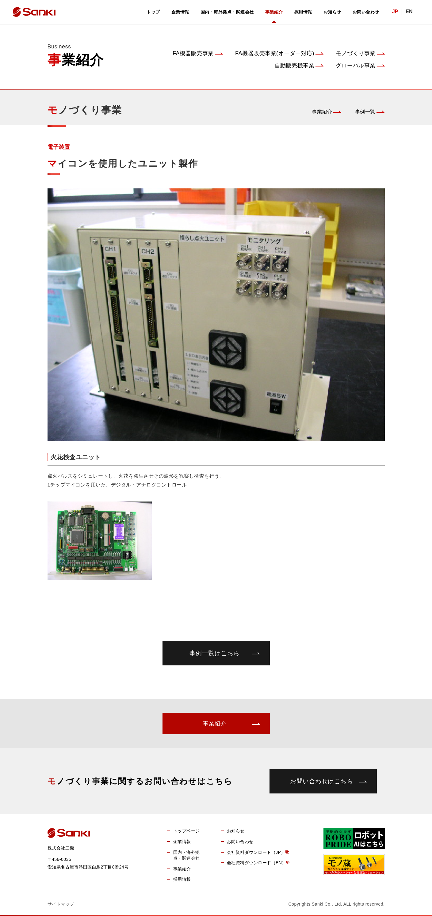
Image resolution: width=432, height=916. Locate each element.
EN (409, 11)
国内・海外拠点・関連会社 (227, 11)
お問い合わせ (366, 11)
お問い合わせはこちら (321, 781)
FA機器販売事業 (193, 53)
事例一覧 (365, 111)
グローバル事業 (356, 65)
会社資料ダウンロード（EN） (256, 862)
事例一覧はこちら (214, 653)
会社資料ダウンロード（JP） (256, 852)
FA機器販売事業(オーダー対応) (274, 53)
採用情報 (303, 11)
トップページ (186, 830)
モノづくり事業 (356, 53)
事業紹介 (274, 11)
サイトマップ (61, 904)
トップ (153, 11)
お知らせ (332, 11)
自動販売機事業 (295, 65)
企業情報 (180, 11)
